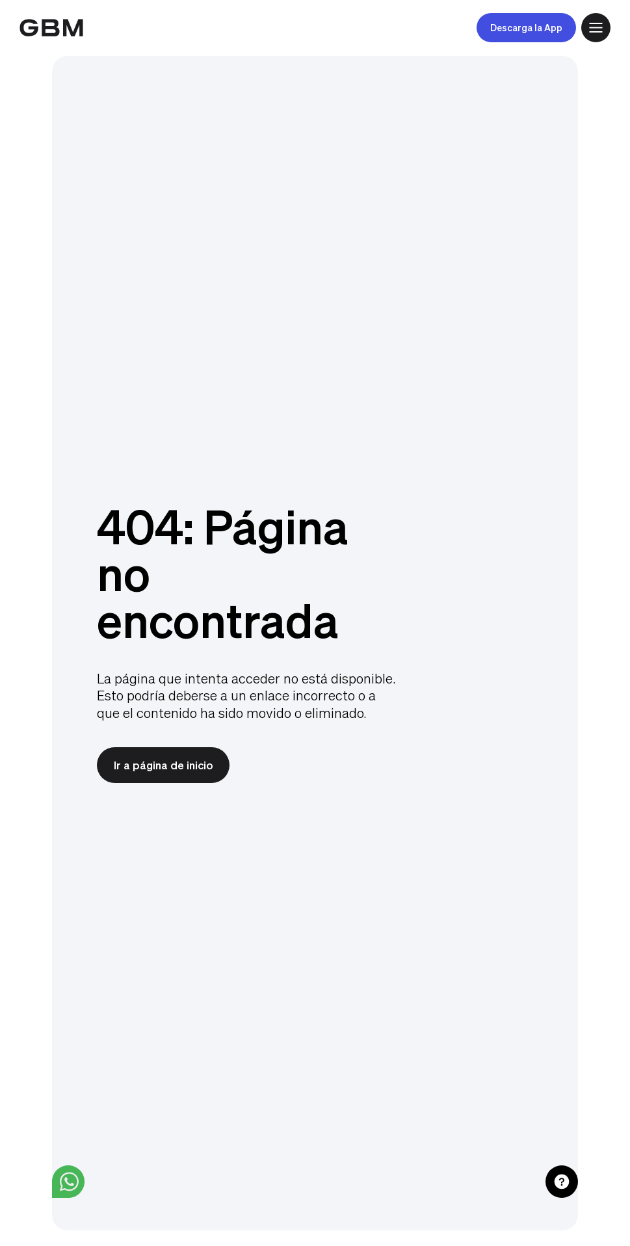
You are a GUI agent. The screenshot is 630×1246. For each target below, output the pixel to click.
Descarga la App (526, 27)
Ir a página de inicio (163, 765)
